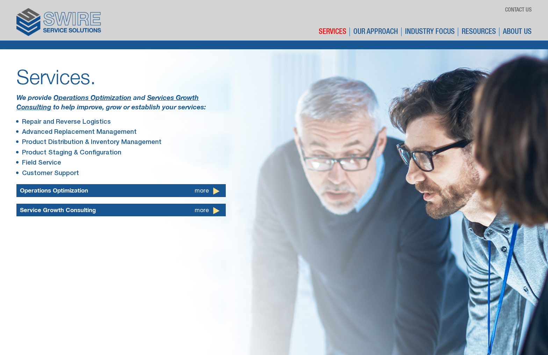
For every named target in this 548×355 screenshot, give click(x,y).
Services (332, 32)
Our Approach (375, 32)
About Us (517, 32)
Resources (479, 32)
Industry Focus (430, 32)
